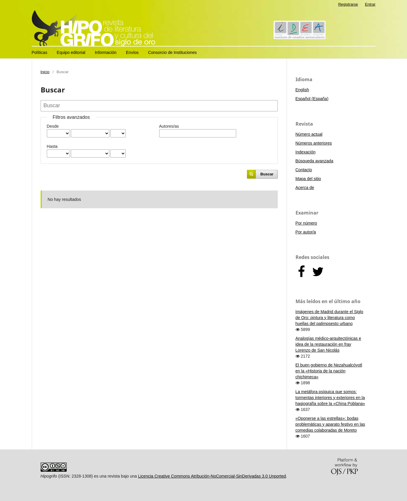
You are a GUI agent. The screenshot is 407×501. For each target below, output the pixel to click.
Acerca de (305, 187)
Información (105, 52)
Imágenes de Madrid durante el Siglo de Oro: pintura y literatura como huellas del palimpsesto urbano (329, 317)
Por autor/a (306, 232)
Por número (306, 223)
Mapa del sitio (308, 178)
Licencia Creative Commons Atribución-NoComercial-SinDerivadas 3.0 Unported (212, 476)
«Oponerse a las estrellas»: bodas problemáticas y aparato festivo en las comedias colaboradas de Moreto (330, 424)
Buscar (266, 174)
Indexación (306, 152)
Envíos (132, 52)
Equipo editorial (71, 52)
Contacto (304, 169)
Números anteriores (314, 143)
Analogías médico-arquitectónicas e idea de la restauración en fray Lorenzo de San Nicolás (328, 344)
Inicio (45, 72)
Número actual (309, 134)
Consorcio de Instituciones (172, 52)
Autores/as (169, 126)
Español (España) (312, 98)
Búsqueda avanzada (314, 161)
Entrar (370, 4)
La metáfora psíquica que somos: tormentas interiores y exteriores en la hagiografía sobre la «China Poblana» (330, 397)
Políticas (39, 52)
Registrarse (348, 4)
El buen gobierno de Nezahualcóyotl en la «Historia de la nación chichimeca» (329, 371)
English (302, 89)
